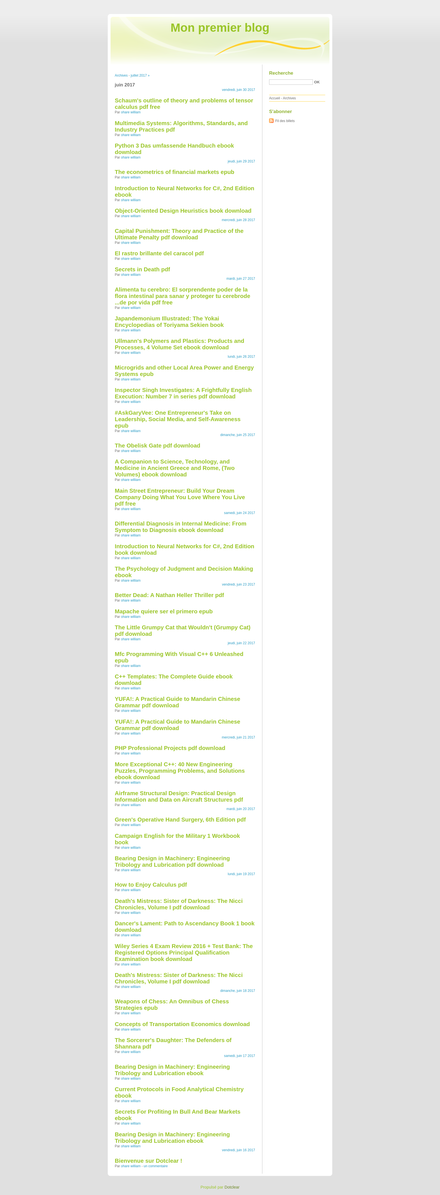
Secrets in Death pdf (142, 269)
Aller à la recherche (423, 4)
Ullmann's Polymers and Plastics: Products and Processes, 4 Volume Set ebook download (179, 344)
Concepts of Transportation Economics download (182, 1024)
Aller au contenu (371, 4)
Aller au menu (396, 4)
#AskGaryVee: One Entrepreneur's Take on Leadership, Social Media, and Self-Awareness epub (177, 419)
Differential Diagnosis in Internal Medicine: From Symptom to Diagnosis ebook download (180, 526)
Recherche (281, 73)
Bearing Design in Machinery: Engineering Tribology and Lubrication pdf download (172, 861)
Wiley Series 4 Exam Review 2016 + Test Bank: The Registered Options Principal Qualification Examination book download (184, 952)
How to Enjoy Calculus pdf (151, 885)
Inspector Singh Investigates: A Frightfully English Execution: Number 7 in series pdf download (183, 393)
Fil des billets (285, 121)
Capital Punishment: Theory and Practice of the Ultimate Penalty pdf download (179, 234)
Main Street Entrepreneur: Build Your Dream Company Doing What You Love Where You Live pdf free (180, 497)
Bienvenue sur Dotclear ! (148, 1161)
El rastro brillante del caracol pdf (159, 253)
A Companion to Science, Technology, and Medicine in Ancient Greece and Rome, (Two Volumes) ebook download (175, 468)
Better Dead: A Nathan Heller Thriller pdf (169, 595)
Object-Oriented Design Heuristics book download (183, 211)
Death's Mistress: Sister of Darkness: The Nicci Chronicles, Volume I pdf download (179, 904)
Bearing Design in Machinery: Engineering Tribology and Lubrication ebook (172, 1070)
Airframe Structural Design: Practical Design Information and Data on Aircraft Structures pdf (179, 796)
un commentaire (156, 1166)
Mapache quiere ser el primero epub (164, 611)
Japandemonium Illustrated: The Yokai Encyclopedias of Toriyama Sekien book (169, 321)
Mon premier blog (220, 27)
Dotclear (232, 1187)
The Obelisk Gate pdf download (157, 445)
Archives (121, 75)
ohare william (131, 112)
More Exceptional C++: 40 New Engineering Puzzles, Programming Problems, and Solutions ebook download (180, 770)
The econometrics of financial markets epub (174, 172)
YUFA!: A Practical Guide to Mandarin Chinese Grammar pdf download (177, 702)
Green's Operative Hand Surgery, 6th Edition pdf (180, 819)
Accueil (274, 98)
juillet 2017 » (140, 75)
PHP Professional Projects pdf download (170, 748)
